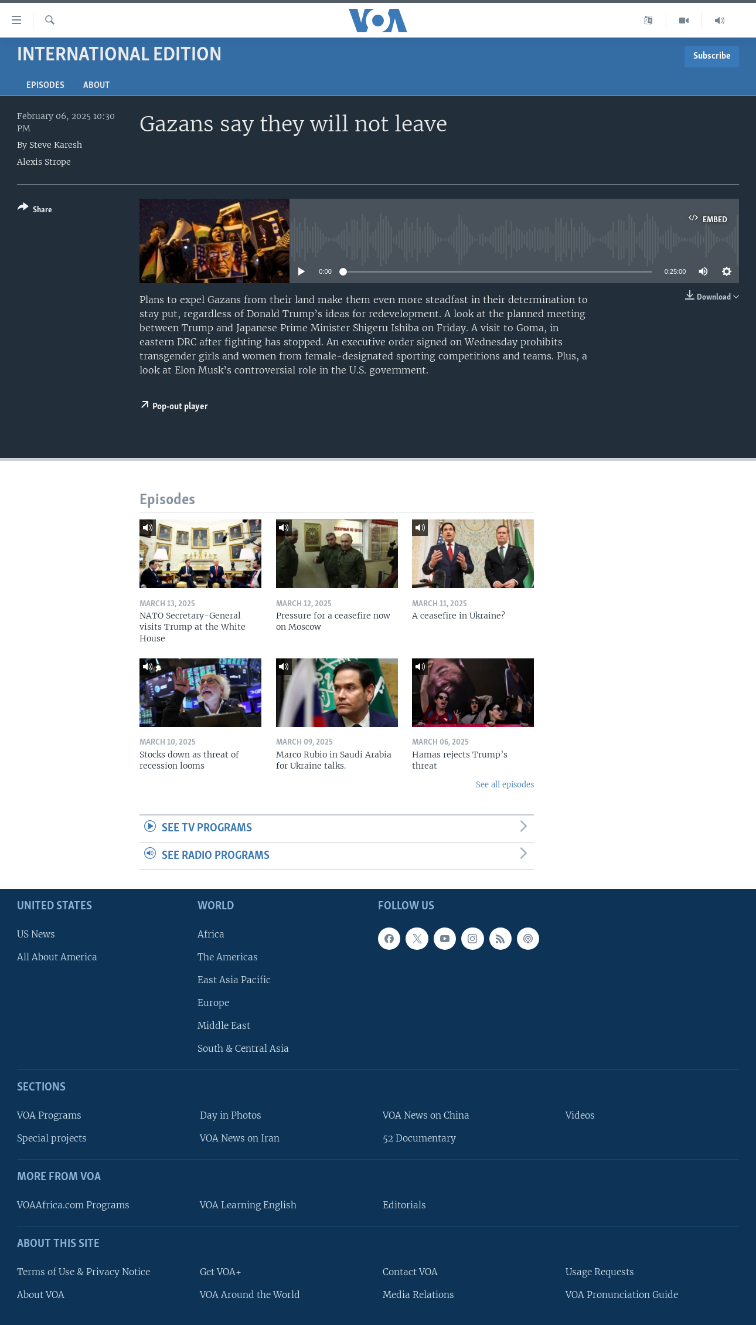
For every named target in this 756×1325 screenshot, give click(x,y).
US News (36, 934)
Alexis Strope (44, 162)
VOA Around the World (250, 1294)
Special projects (52, 1138)
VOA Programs (49, 1116)
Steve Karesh (55, 145)
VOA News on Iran (240, 1138)
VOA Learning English (248, 1205)
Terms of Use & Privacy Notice (83, 1272)
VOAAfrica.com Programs (73, 1205)
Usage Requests (600, 1272)
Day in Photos (230, 1116)
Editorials (404, 1205)
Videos (580, 1116)
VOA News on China (426, 1116)
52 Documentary (419, 1138)
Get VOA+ (220, 1272)
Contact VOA (410, 1272)
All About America (57, 957)
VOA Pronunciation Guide (622, 1294)
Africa (210, 934)
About (96, 85)
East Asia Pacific (234, 980)
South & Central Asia (243, 1049)
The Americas (227, 957)
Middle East (223, 1026)
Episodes (45, 85)
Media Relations (418, 1294)
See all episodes (505, 785)
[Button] (35, 211)
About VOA (40, 1294)
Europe (213, 1003)
